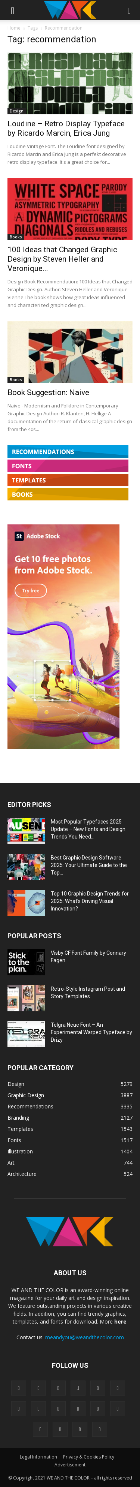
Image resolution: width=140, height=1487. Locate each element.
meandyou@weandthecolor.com (84, 1337)
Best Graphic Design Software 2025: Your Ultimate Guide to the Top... (89, 865)
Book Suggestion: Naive (48, 392)
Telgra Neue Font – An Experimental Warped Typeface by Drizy (91, 1032)
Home (14, 28)
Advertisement (70, 1465)
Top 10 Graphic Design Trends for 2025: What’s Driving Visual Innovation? (90, 901)
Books (16, 237)
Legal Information (38, 1457)
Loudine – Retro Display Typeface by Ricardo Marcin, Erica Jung (66, 128)
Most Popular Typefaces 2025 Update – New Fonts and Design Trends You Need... (88, 829)
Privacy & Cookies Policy (88, 1457)
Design (17, 111)
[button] (13, 10)
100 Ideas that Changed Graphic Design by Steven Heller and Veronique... (62, 259)
